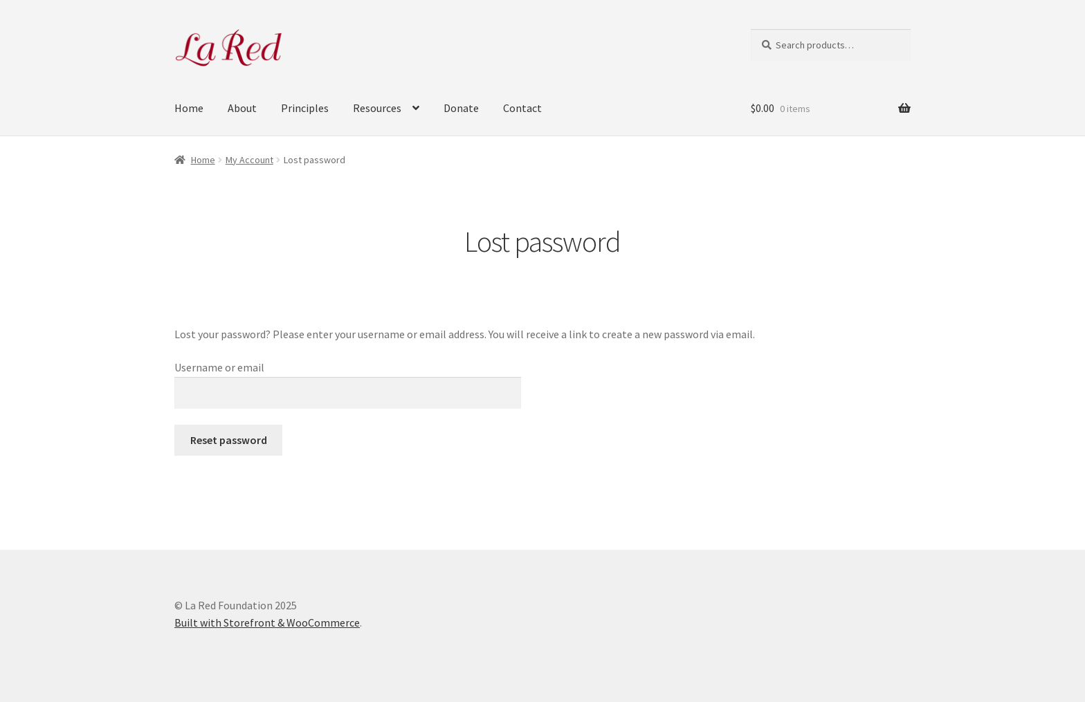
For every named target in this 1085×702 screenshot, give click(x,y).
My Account (249, 160)
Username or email (219, 367)
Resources (377, 108)
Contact (522, 108)
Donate (461, 108)
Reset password (228, 440)
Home (188, 108)
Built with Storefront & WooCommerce (267, 622)
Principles (305, 108)
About (242, 108)
